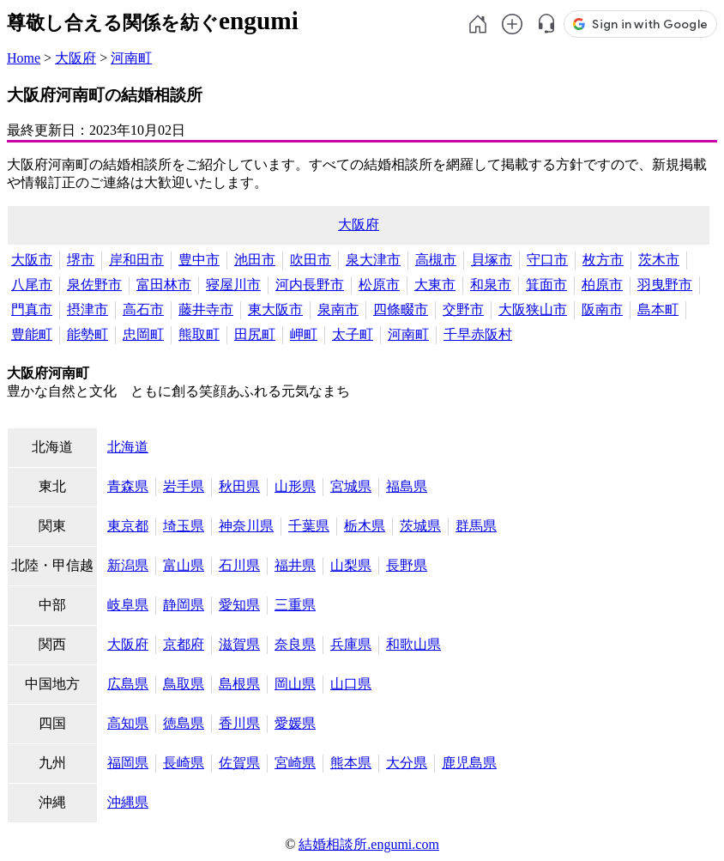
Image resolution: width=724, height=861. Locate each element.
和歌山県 (413, 644)
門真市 (31, 309)
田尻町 (254, 334)
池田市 (254, 259)
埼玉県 (183, 525)
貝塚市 (491, 259)
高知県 (127, 723)
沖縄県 (127, 802)
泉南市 (338, 309)
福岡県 (127, 762)
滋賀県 (239, 644)
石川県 (239, 565)
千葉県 (308, 525)
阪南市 (602, 309)
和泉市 (490, 284)
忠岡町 (143, 334)
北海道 (127, 447)
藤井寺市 (205, 309)
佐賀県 (239, 762)
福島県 (406, 486)
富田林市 (163, 284)
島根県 (239, 683)
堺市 (80, 259)
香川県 (239, 723)
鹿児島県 (469, 762)
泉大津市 (373, 259)
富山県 (183, 565)
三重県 (295, 604)
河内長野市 (309, 284)
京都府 (183, 644)
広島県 (127, 683)
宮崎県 (295, 762)
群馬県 (476, 525)
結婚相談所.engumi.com (369, 844)
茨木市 (658, 259)
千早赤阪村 (477, 334)
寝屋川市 (233, 284)
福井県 (295, 565)
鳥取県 (183, 683)
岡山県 (295, 683)
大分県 (406, 762)
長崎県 (183, 762)
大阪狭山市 (532, 309)
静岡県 (183, 604)
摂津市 (87, 309)
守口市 (547, 259)
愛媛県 (295, 723)
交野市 (463, 309)
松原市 (379, 284)
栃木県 (364, 525)
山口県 (350, 683)
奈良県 (295, 644)
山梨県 (350, 565)
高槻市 (435, 259)
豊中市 (199, 259)
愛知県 (239, 604)
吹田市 (310, 259)
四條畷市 (400, 309)
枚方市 (603, 259)
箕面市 (546, 284)
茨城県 (420, 525)
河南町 (131, 58)
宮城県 (350, 486)
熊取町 (199, 334)
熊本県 (350, 762)
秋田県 (239, 486)
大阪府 (75, 58)
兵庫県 (350, 644)
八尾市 (31, 284)
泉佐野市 (94, 284)
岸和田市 (136, 259)
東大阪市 (275, 309)
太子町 (352, 334)
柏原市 (602, 284)
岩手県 (183, 486)
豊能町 (31, 334)
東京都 (127, 525)
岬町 (303, 334)
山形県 (295, 486)
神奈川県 (246, 525)
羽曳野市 (664, 284)
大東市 (435, 284)
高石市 (143, 309)
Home (23, 58)
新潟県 (127, 565)
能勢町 (87, 334)
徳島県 (183, 723)
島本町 (658, 309)
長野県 (406, 565)
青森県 (127, 486)
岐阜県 (127, 604)
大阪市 (31, 259)
